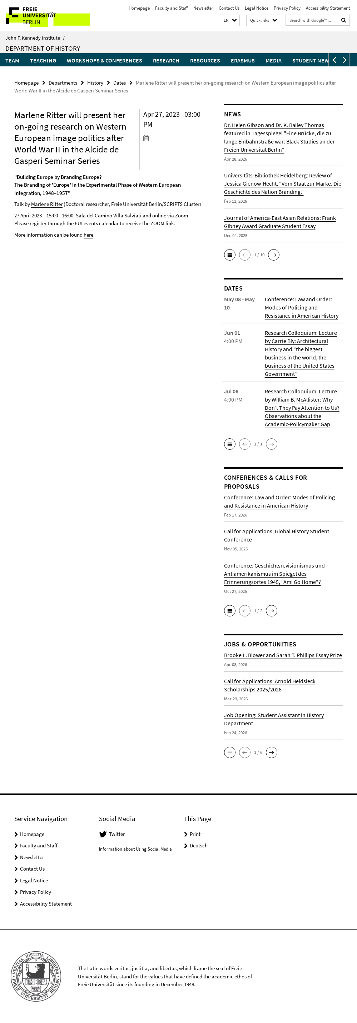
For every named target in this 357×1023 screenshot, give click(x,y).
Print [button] (195, 833)
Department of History (42, 48)
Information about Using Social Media (135, 849)
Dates (119, 82)
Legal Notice (256, 8)
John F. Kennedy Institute (35, 37)
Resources (205, 60)
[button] (230, 20)
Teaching (43, 60)
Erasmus (243, 60)
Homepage (139, 8)
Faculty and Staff (171, 8)
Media (274, 60)
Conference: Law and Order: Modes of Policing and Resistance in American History (301, 307)
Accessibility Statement (328, 8)
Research (166, 60)
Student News (312, 60)
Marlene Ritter (47, 204)
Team (12, 60)
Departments (63, 82)
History (95, 82)
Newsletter (203, 8)
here (88, 234)
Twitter (117, 833)
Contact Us (229, 8)
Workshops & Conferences (104, 60)
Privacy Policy (287, 8)
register (38, 223)
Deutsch (199, 845)
